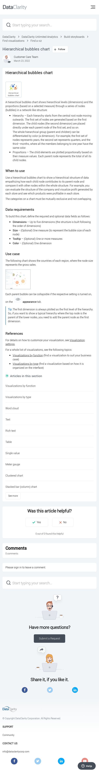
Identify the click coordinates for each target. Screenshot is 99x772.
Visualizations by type (25, 364)
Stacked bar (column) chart (21, 487)
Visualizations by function (28, 355)
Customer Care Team (26, 57)
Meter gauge (12, 464)
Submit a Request (49, 638)
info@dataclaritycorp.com (15, 751)
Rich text (10, 430)
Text (7, 419)
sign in (18, 567)
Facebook (25, 690)
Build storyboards (74, 37)
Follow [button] (61, 49)
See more (13, 495)
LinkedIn (75, 690)
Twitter (50, 690)
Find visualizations (13, 41)
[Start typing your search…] (49, 25)
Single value (12, 453)
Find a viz (36, 41)
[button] (93, 7)
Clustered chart (14, 475)
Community (8, 735)
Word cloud (12, 408)
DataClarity (9, 37)
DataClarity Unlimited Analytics (40, 37)
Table (8, 442)
